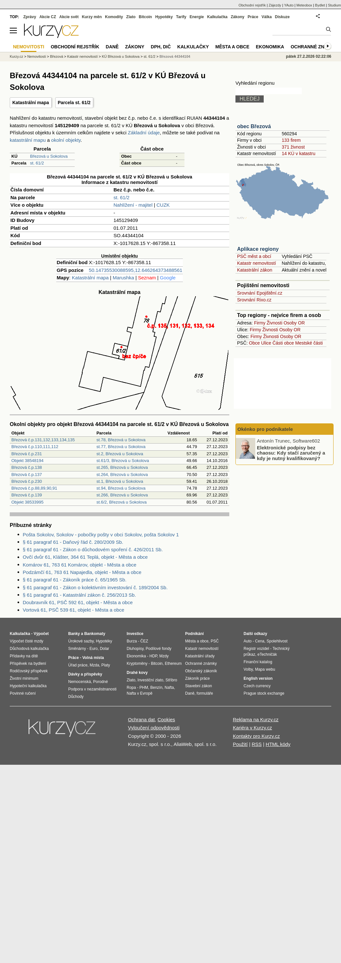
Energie (197, 17)
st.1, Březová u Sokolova (119, 481)
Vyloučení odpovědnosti (154, 727)
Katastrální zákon (254, 270)
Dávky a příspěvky (85, 674)
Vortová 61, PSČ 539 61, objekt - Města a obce (73, 610)
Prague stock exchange (264, 693)
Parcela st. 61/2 (74, 102)
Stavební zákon (198, 686)
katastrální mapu (28, 140)
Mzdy (164, 656)
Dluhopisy (135, 648)
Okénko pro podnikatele (265, 429)
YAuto (289, 5)
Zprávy (29, 17)
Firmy (259, 322)
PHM (143, 687)
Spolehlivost (277, 641)
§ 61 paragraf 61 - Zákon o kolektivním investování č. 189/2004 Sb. (95, 587)
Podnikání (194, 633)
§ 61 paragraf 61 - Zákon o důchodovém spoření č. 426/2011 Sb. (93, 549)
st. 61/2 (37, 163)
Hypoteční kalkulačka (28, 686)
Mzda (94, 665)
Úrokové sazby (81, 641)
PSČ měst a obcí (254, 256)
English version (258, 678)
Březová (56, 56)
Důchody (75, 696)
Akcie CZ (47, 17)
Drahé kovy (137, 672)
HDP (153, 656)
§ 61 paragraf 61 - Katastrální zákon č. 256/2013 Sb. (79, 595)
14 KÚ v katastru (298, 153)
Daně (112, 46)
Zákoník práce (197, 678)
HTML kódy (278, 744)
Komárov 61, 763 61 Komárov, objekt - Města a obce (79, 564)
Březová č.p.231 (26, 453)
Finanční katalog (258, 662)
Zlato (131, 17)
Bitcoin (145, 17)
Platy (105, 665)
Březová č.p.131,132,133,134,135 (43, 439)
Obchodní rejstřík (252, 5)
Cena (259, 641)
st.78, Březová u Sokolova (120, 439)
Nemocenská (79, 681)
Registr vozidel (256, 648)
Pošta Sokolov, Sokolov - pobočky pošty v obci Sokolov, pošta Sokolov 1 (101, 534)
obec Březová (254, 126)
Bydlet (320, 5)
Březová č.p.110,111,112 (34, 446)
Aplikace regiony (258, 249)
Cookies (166, 719)
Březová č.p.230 (26, 481)
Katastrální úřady (200, 656)
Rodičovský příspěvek (29, 671)
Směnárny (77, 648)
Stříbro (171, 680)
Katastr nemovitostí (256, 263)
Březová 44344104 (174, 56)
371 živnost (293, 147)
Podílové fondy (158, 648)
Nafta (169, 687)
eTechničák (267, 654)
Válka (266, 17)
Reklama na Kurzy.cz (256, 719)
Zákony (237, 17)
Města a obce (232, 46)
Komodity (114, 17)
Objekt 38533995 (27, 502)
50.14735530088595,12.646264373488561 (136, 270)
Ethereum (173, 663)
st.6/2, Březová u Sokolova (121, 502)
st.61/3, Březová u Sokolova (122, 460)
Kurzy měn (92, 17)
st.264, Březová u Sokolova (122, 474)
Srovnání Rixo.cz (254, 299)
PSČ (215, 641)
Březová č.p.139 (26, 495)
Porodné (100, 681)
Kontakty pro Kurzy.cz (256, 736)
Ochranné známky (314, 46)
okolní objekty (66, 140)
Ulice (266, 343)
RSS (257, 744)
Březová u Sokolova (49, 156)
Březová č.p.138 (26, 467)
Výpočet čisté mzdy (26, 641)
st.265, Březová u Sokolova (122, 467)
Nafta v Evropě (139, 693)
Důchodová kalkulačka (29, 648)
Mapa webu (265, 669)
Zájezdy (275, 5)
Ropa (131, 687)
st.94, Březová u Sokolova (120, 488)
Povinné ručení (23, 693)
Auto (248, 641)
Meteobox (304, 5)
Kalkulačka (217, 17)
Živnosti (274, 322)
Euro (93, 648)
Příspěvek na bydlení (28, 663)
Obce (254, 343)
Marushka (123, 277)
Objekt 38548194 (27, 460)
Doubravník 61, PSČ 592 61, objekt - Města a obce (78, 602)
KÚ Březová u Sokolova (121, 56)
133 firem (291, 140)
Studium (334, 5)
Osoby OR (294, 322)
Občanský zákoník (201, 671)
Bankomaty (94, 633)
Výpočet (41, 633)
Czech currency (257, 686)
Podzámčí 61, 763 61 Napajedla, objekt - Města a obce (82, 572)
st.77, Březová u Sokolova (120, 446)
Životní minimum (24, 678)
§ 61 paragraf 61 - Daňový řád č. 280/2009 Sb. (73, 542)
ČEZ (144, 641)
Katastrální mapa (30, 102)
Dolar (104, 648)
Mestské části (309, 343)
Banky (74, 633)
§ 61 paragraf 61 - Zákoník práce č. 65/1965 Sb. (74, 579)
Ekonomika (270, 46)
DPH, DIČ (160, 46)
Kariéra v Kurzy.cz (252, 727)
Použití (240, 744)
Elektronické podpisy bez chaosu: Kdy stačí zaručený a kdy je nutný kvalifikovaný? (291, 453)
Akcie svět (69, 17)
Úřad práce (77, 665)
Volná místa (93, 657)
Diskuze (282, 17)
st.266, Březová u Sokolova (122, 495)
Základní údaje (144, 132)
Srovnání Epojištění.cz (259, 293)
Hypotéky (164, 17)
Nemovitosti (36, 56)
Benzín (156, 687)
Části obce (283, 343)
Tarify (181, 17)
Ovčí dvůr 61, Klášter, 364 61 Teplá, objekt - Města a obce (85, 557)
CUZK (163, 205)
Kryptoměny (137, 663)
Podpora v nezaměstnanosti (92, 689)
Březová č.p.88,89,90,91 (34, 488)
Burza (132, 641)
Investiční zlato (150, 680)
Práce (253, 17)
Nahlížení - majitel (133, 205)
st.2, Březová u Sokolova (119, 453)
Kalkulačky (193, 46)
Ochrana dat (141, 719)
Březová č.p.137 (26, 474)
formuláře (204, 693)
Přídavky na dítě (24, 656)
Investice (135, 633)
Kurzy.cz (16, 56)
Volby (248, 669)
